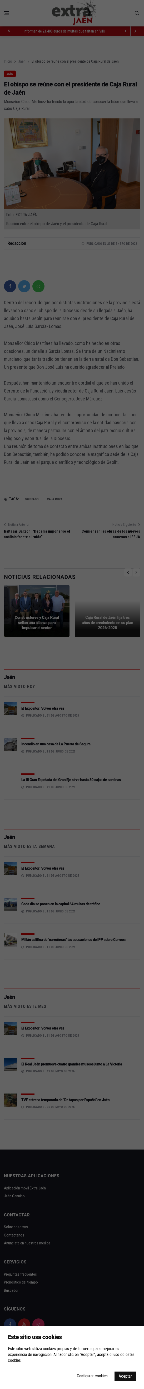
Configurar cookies (92, 1375)
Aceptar (125, 1376)
